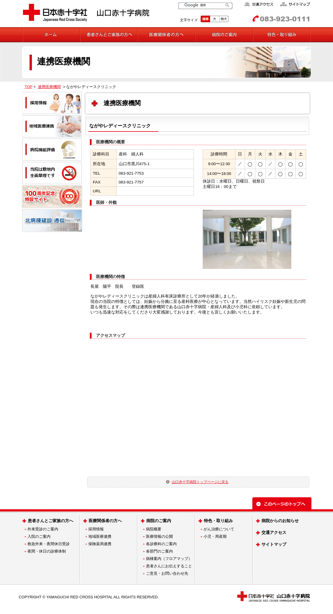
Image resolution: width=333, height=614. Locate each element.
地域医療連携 (99, 536)
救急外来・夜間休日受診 (48, 544)
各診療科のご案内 (161, 544)
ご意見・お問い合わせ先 (167, 573)
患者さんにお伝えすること (169, 566)
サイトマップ (273, 544)
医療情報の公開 (159, 536)
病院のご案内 (158, 520)
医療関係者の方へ (105, 520)
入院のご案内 (39, 536)
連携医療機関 (49, 87)
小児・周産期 (215, 536)
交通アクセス (273, 532)
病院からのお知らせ (280, 520)
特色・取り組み (218, 520)
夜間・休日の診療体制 (46, 551)
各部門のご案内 (159, 551)
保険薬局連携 (99, 544)
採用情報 (96, 529)
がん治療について (219, 529)
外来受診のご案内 (42, 529)
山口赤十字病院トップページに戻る (200, 482)
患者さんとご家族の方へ (50, 520)
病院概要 (153, 529)
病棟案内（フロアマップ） (169, 558)
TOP (29, 87)
